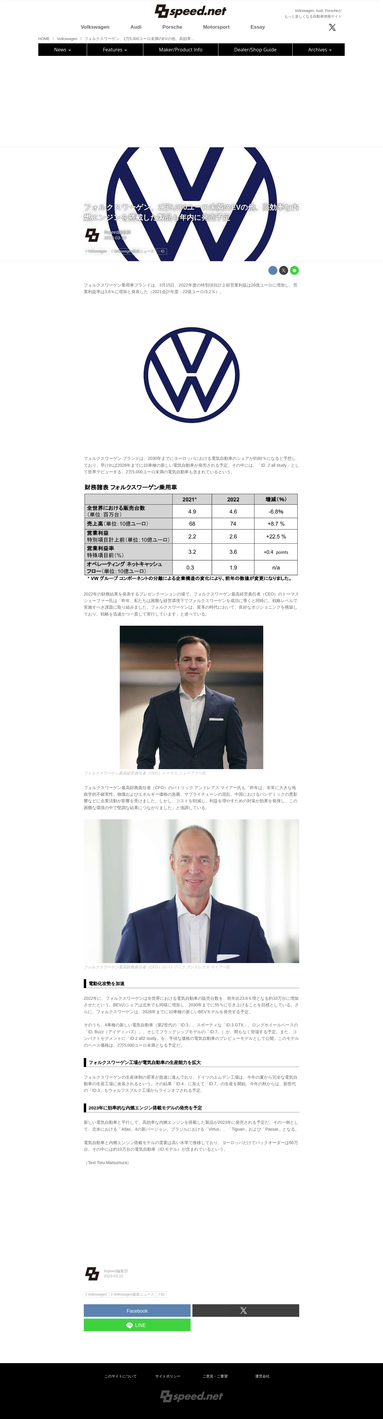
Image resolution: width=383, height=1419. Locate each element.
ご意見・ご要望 (215, 1376)
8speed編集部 (117, 232)
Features (115, 49)
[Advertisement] (191, 101)
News (62, 49)
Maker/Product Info (180, 49)
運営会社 (262, 1376)
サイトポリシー (167, 1376)
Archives (320, 49)
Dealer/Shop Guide (255, 49)
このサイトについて (120, 1376)
